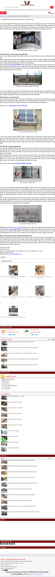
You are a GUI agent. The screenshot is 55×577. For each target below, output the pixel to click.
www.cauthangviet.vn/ (15, 254)
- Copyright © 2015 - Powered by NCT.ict (35, 574)
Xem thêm (49, 339)
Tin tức (6, 16)
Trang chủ (2, 16)
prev (2, 291)
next (52, 291)
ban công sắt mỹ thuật (13, 64)
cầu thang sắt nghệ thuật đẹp (22, 163)
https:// (7, 254)
